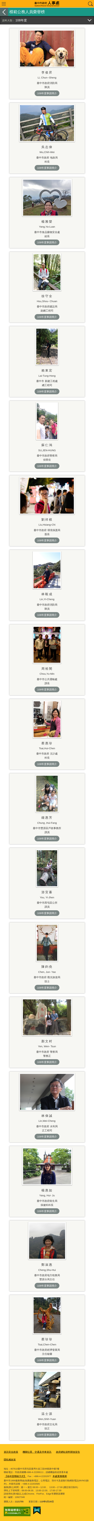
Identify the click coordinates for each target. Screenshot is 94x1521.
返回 (4, 12)
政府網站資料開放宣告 (64, 1452)
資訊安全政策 (10, 1452)
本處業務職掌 (36, 1476)
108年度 (21, 20)
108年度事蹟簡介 (47, 93)
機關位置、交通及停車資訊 (35, 1452)
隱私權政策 (9, 1459)
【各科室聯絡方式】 (79, 1472)
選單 (4, 4)
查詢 (90, 4)
